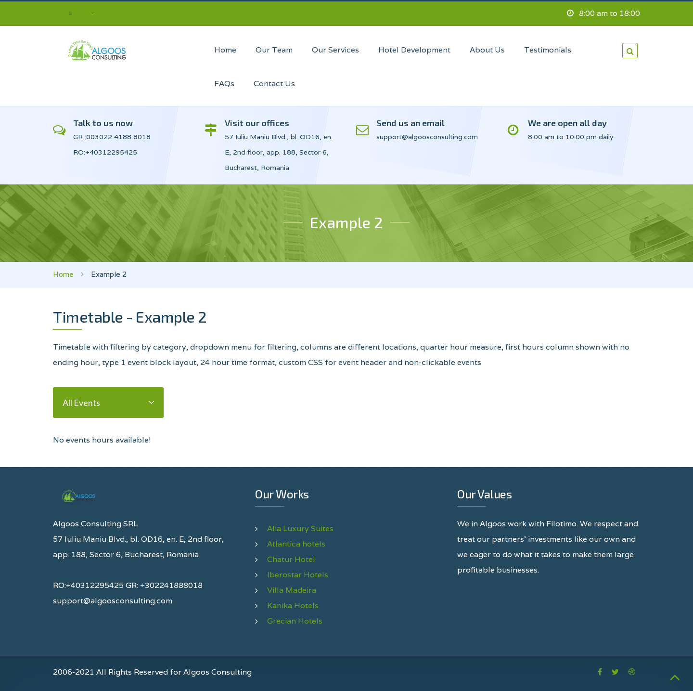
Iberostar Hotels (297, 575)
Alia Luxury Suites (300, 528)
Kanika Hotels (293, 605)
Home (63, 274)
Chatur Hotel (291, 559)
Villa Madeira (291, 590)
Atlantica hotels (296, 544)
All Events (81, 402)
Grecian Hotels (294, 621)
